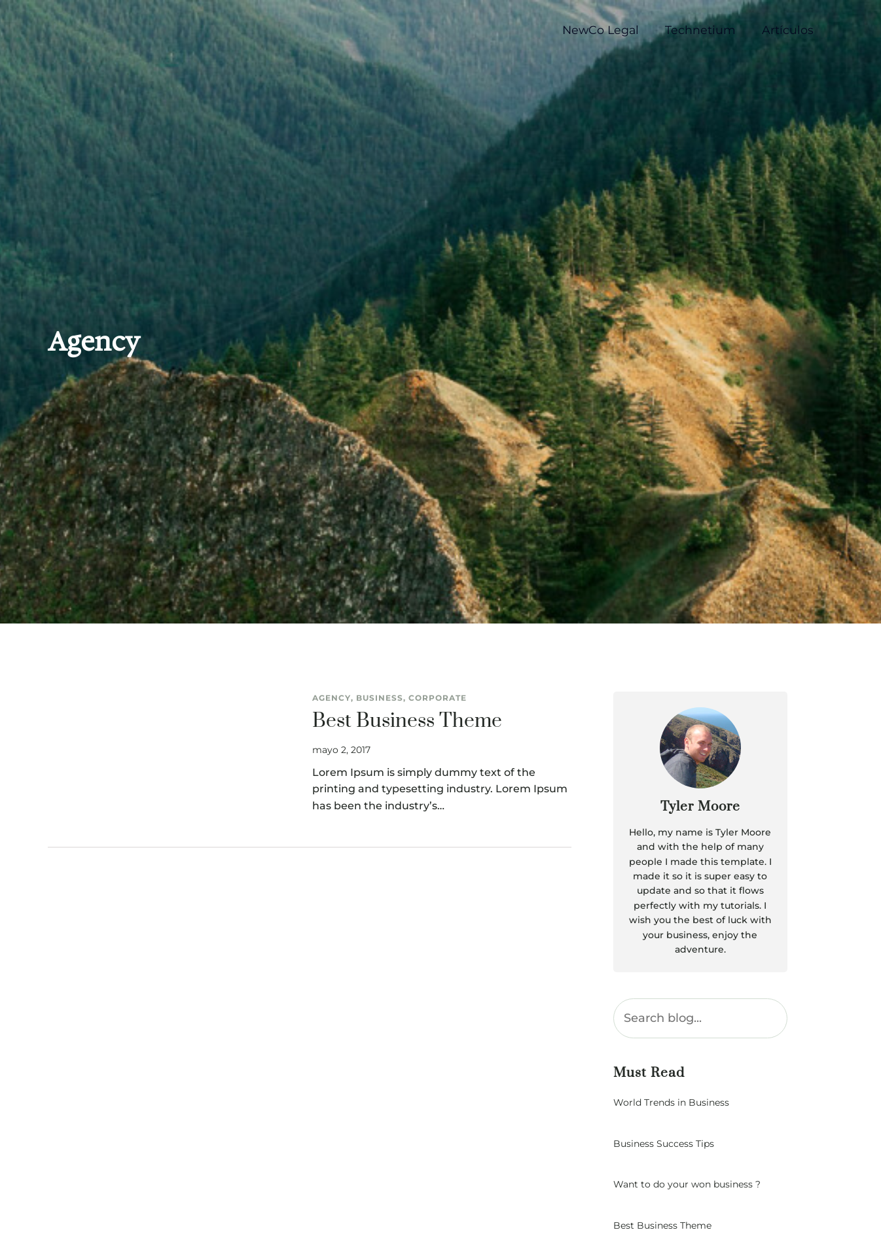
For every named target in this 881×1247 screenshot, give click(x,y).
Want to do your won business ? (687, 1184)
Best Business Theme (407, 722)
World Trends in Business (671, 1103)
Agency (331, 698)
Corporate (437, 698)
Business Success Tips (663, 1144)
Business (379, 698)
